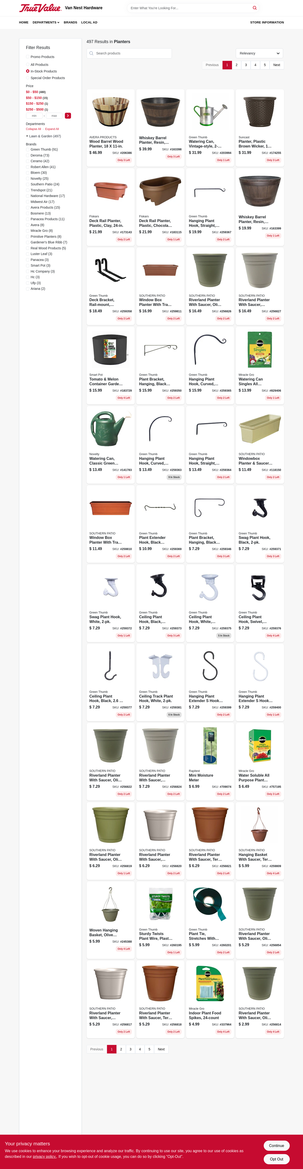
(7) (49, 242)
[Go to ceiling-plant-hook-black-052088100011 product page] (111, 682)
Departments (44, 22)
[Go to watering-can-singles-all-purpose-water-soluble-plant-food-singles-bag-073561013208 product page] (260, 365)
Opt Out (276, 1159)
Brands (70, 22)
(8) (37, 225)
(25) (40, 178)
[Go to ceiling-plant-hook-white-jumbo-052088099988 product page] (210, 603)
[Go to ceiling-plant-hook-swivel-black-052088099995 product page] (260, 603)
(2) (38, 289)
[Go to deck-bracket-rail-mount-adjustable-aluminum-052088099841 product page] (111, 286)
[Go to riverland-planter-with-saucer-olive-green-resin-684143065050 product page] (260, 920)
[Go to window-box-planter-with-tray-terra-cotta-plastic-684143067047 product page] (160, 286)
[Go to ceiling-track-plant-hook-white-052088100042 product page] (160, 682)
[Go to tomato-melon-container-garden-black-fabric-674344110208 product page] (111, 365)
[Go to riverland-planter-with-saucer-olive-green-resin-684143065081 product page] (111, 841)
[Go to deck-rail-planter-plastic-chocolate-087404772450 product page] (160, 207)
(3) (41, 254)
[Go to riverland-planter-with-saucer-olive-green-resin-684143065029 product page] (260, 999)
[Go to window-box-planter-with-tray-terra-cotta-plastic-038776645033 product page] (111, 524)
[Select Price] (68, 116)
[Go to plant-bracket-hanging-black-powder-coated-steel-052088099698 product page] (210, 524)
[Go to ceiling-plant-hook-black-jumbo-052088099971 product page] (160, 603)
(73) (40, 155)
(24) (45, 184)
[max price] (54, 116)
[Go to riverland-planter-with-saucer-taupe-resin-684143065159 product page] (260, 286)
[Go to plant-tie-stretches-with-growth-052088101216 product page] (210, 920)
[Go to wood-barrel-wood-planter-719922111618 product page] (111, 128)
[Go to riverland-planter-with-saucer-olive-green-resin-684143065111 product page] (111, 762)
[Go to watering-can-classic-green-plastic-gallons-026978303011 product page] (111, 445)
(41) (43, 167)
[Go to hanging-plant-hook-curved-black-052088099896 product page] (160, 445)
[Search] (255, 8)
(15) (45, 207)
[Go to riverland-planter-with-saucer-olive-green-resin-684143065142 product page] (210, 286)
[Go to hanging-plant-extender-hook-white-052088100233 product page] (260, 682)
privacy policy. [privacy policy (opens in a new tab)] (44, 1157)
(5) (48, 248)
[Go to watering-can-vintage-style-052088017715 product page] (210, 128)
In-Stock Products (44, 71)
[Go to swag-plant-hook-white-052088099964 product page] (111, 603)
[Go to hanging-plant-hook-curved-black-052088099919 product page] (210, 365)
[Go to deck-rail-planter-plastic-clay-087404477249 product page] (111, 207)
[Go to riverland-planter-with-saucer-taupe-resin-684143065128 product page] (160, 762)
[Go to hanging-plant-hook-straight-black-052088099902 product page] (210, 445)
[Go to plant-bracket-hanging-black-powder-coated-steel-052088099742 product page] (160, 365)
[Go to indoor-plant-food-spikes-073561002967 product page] (210, 999)
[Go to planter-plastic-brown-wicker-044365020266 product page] (260, 128)
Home (24, 22)
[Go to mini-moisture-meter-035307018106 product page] (210, 762)
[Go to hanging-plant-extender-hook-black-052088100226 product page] (210, 682)
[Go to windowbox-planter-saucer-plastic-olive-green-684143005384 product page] (260, 445)
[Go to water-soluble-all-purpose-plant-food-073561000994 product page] (260, 762)
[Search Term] (193, 8)
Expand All (52, 129)
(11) (48, 219)
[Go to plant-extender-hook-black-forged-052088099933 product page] (160, 524)
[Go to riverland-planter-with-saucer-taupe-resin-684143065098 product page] (160, 841)
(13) (41, 213)
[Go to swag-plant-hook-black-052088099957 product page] (260, 524)
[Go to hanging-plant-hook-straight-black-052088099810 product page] (210, 207)
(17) (48, 196)
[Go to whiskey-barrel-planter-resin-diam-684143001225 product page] (160, 128)
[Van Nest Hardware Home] (40, 8)
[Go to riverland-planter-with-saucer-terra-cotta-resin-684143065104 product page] (210, 841)
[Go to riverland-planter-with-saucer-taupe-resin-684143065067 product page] (111, 999)
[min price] (34, 116)
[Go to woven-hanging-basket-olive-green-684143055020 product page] (111, 920)
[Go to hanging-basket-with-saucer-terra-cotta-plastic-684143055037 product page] (260, 841)
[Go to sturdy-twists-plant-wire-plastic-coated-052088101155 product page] (160, 920)
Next (276, 65)
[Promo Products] (27, 56)
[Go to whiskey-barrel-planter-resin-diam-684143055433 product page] (260, 207)
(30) (39, 173)
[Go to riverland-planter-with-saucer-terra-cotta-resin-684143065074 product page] (160, 999)
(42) (40, 161)
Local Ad (89, 22)
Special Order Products (48, 78)
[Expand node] (28, 136)
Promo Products (42, 57)
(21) (41, 190)
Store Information (267, 22)
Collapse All (33, 129)
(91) (44, 149)
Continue (276, 1146)
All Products (40, 64)
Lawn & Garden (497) (45, 136)
